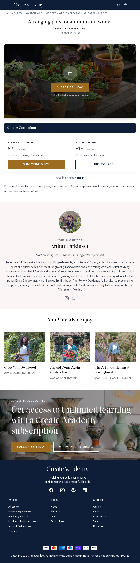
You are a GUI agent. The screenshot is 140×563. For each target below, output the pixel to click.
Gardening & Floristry (41, 13)
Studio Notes (57, 521)
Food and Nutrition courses (22, 521)
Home (54, 506)
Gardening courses (18, 516)
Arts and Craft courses (19, 526)
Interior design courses (19, 511)
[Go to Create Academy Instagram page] (62, 490)
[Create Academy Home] (29, 5)
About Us (55, 511)
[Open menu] (9, 5)
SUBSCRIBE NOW (31, 447)
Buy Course (103, 164)
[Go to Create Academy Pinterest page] (73, 490)
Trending (12, 531)
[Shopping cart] (125, 5)
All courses (13, 506)
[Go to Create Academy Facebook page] (51, 490)
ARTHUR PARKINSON (72, 28)
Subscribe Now (36, 164)
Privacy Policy (100, 516)
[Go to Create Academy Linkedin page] (85, 490)
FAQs (96, 511)
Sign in (80, 177)
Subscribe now (70, 88)
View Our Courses (76, 447)
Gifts (53, 516)
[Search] (118, 5)
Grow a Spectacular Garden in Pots (83, 13)
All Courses (15, 13)
